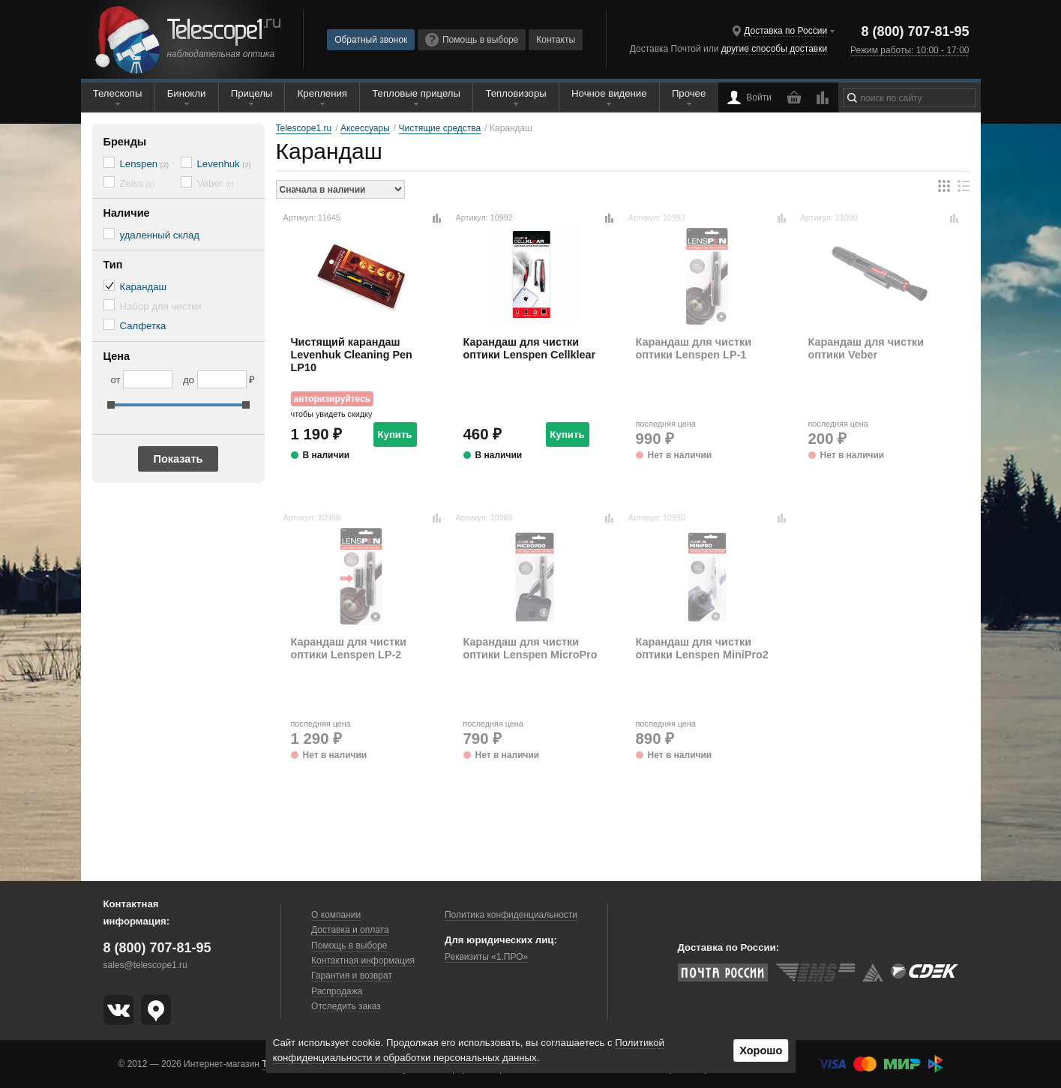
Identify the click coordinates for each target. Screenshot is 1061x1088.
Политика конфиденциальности (511, 915)
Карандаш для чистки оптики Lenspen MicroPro (530, 648)
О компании (336, 915)
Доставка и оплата (350, 930)
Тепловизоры (515, 93)
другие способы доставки (774, 48)
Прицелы (252, 93)
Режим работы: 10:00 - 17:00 (909, 50)
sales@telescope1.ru (145, 965)
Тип (113, 265)
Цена (116, 356)
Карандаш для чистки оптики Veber (866, 348)
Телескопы (117, 93)
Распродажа (336, 991)
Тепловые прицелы (416, 93)
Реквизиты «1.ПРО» (486, 957)
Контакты (555, 39)
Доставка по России (785, 30)
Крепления (322, 93)
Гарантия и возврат (351, 975)
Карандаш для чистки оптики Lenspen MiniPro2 (702, 648)
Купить (395, 434)
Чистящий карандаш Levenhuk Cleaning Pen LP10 (351, 355)
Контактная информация (363, 960)
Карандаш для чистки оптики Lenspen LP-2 (349, 648)
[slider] (111, 405)
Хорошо (760, 1051)
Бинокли (186, 93)
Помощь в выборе (471, 39)
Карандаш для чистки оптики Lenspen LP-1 (694, 348)
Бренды (125, 142)
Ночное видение (608, 93)
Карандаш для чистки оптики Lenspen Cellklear (529, 348)
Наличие (126, 213)
